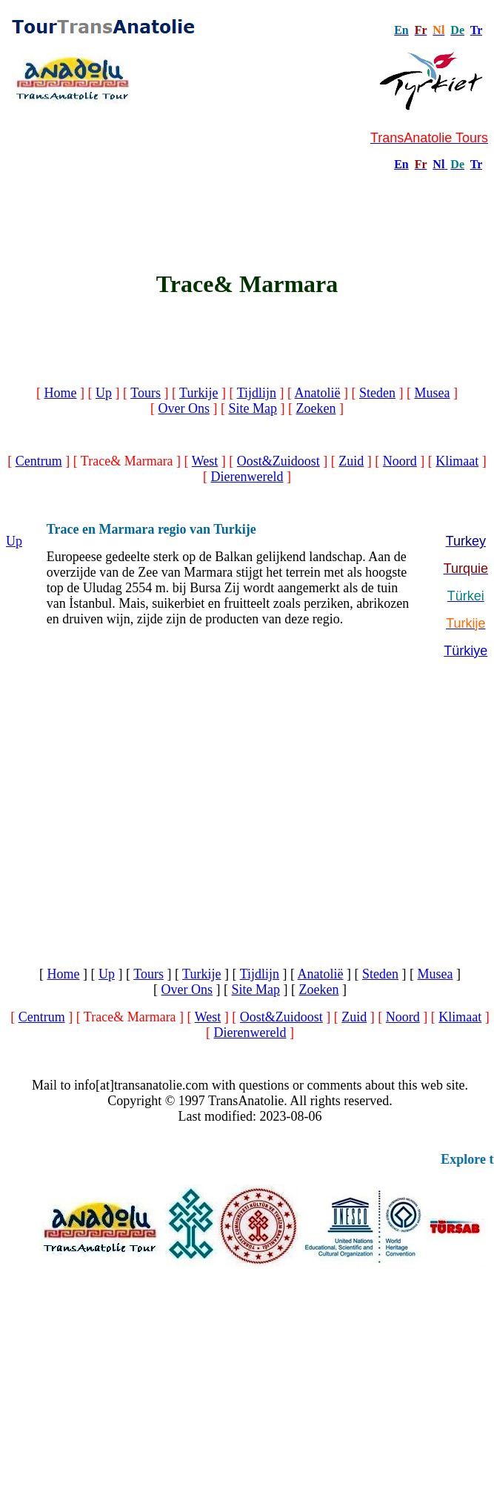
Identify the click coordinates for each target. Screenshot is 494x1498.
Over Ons (184, 408)
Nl (438, 164)
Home (60, 392)
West (205, 461)
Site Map (253, 408)
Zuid (351, 461)
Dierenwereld (247, 476)
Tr (476, 30)
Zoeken (316, 408)
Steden (377, 392)
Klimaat (456, 461)
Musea (432, 392)
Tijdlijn (256, 392)
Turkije (198, 392)
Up (104, 392)
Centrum (39, 461)
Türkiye (465, 650)
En (401, 164)
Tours (145, 392)
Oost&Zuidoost (278, 461)
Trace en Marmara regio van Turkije (151, 529)
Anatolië (318, 392)
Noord (400, 461)
